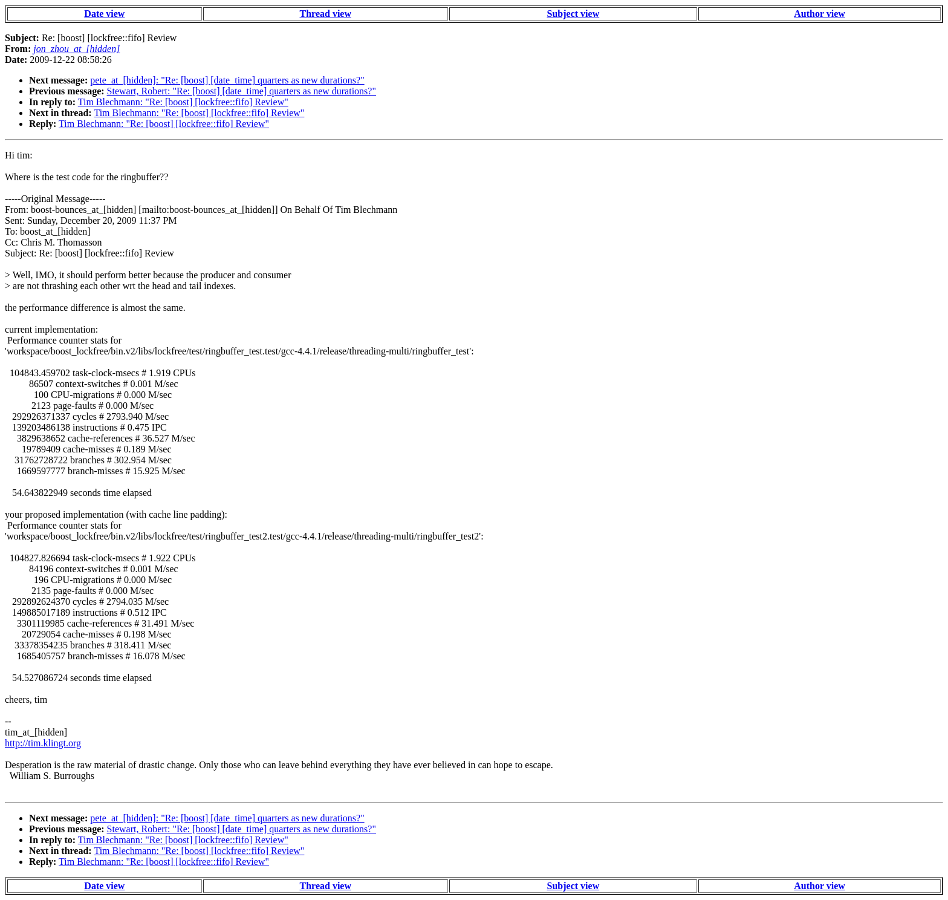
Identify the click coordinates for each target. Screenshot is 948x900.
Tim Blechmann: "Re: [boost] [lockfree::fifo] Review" (183, 102)
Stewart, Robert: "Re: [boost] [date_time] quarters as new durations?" (241, 91)
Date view (104, 13)
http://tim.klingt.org (43, 743)
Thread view (325, 13)
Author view (819, 13)
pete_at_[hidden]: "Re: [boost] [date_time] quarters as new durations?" (227, 80)
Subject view (573, 13)
